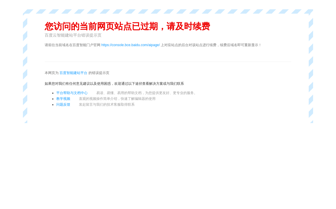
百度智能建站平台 (73, 73)
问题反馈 (63, 104)
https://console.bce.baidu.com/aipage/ (130, 45)
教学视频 (63, 99)
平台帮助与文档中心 (72, 93)
